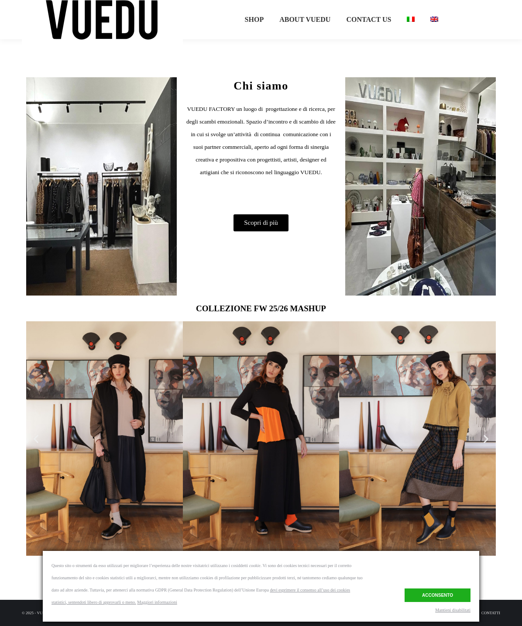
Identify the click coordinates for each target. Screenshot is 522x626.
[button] (261, 222)
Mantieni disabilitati (452, 610)
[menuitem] (254, 35)
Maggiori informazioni (157, 602)
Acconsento (437, 594)
